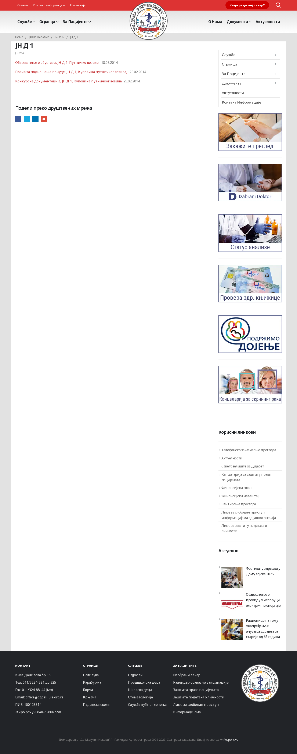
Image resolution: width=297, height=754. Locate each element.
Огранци (47, 21)
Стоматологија (140, 697)
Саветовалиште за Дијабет (242, 466)
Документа (237, 21)
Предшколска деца (144, 682)
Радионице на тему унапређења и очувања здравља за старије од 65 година (263, 628)
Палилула (91, 675)
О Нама (215, 21)
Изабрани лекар (186, 675)
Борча (88, 689)
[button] (278, 5)
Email (44, 119)
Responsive (230, 740)
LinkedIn (35, 119)
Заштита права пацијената (196, 689)
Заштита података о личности (198, 697)
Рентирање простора (238, 504)
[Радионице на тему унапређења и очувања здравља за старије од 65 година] (232, 629)
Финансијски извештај (239, 496)
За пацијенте (75, 21)
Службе (24, 21)
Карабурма (92, 682)
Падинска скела (96, 704)
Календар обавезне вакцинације (201, 682)
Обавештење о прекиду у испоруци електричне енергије (263, 600)
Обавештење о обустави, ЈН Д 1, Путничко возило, (57, 62)
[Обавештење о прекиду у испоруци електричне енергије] (232, 603)
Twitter (27, 119)
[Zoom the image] (260, 666)
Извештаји (78, 5)
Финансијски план (236, 487)
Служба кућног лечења (147, 704)
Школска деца (140, 689)
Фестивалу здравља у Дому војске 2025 (263, 571)
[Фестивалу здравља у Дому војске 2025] (232, 577)
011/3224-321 (33, 682)
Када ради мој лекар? (247, 5)
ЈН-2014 (19, 53)
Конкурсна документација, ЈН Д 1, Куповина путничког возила (68, 81)
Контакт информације (49, 5)
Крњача (89, 697)
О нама (22, 5)
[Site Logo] (149, 21)
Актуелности (268, 21)
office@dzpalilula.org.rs (45, 697)
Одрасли (135, 675)
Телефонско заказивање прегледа (248, 450)
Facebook (18, 119)
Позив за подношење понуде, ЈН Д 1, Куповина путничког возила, (72, 72)
